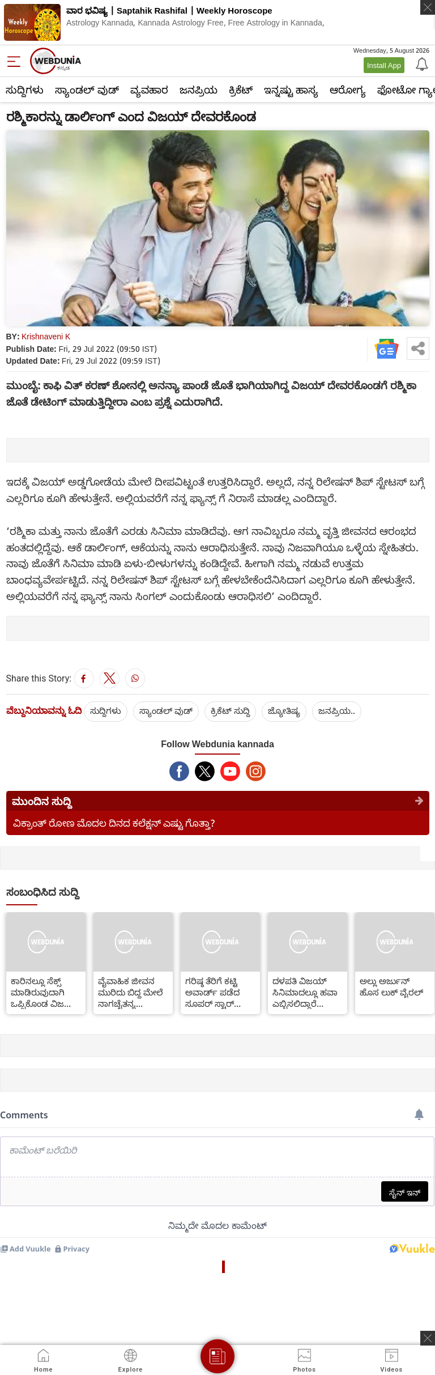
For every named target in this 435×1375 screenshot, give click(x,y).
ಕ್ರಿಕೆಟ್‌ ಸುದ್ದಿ (230, 710)
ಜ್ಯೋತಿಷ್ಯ (284, 710)
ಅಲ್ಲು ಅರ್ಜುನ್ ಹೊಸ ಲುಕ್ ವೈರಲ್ (391, 986)
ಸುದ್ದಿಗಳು (25, 89)
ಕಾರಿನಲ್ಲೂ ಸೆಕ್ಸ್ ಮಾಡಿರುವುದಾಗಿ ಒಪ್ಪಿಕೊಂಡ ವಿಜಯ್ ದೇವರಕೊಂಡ (44, 992)
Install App (384, 65)
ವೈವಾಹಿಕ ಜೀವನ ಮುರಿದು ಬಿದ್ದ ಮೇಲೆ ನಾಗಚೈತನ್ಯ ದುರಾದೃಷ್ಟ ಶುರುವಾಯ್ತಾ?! (130, 992)
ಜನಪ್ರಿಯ (199, 89)
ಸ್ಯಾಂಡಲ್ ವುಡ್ (87, 89)
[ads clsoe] (427, 1338)
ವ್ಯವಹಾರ (149, 89)
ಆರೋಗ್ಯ (348, 89)
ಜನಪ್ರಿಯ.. (336, 710)
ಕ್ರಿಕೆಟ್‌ (241, 89)
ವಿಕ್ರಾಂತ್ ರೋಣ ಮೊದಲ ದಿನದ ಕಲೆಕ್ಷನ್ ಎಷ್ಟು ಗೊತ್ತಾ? (114, 822)
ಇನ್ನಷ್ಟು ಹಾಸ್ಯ (291, 89)
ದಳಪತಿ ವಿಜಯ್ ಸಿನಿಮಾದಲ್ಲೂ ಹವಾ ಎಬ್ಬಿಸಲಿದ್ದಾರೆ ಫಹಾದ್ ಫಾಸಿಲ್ (305, 992)
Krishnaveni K (46, 336)
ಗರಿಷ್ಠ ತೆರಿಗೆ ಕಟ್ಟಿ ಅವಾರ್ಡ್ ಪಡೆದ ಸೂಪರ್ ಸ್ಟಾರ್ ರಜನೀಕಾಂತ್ (212, 992)
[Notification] (420, 63)
